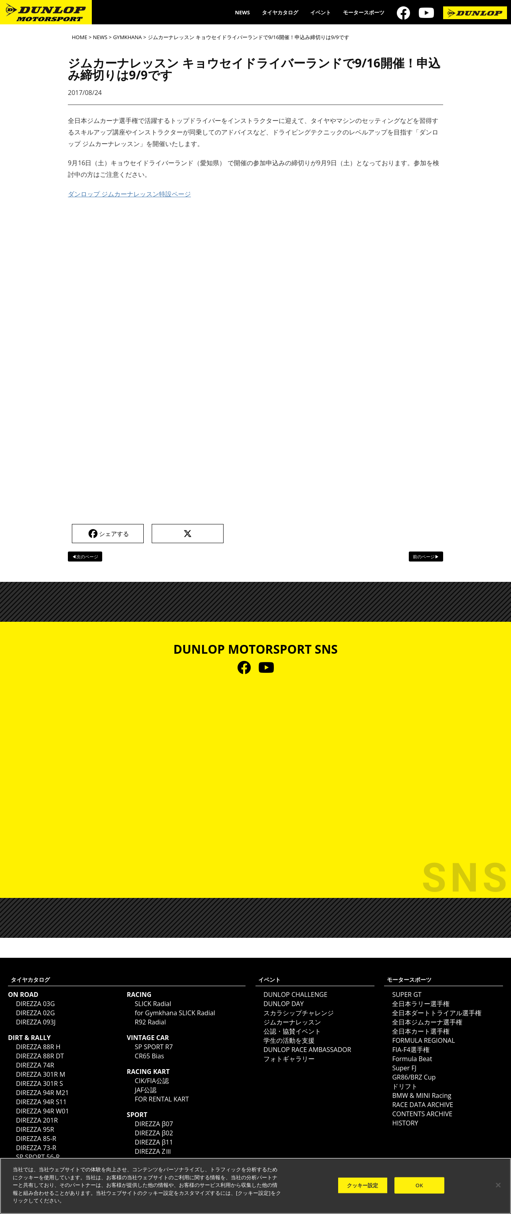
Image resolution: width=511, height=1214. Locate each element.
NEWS (242, 12)
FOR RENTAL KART (162, 1099)
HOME (79, 37)
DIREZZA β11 (154, 1142)
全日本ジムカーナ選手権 (427, 1022)
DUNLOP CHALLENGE (295, 994)
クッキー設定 (362, 1184)
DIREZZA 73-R (36, 1147)
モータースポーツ (363, 12)
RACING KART (148, 1071)
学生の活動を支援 (289, 1040)
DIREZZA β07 (154, 1123)
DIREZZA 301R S (39, 1083)
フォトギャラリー (289, 1058)
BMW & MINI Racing (421, 1095)
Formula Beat (412, 1058)
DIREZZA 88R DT (40, 1056)
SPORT (137, 1114)
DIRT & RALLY (29, 1037)
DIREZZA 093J (35, 1022)
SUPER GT (406, 994)
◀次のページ (85, 557)
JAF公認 (146, 1089)
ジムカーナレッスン (292, 1022)
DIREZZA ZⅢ (153, 1151)
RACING (139, 994)
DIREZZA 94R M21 (42, 1092)
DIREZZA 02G (35, 1012)
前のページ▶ (426, 557)
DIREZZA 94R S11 (41, 1101)
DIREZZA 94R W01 (42, 1111)
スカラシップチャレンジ (298, 1012)
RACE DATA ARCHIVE (422, 1104)
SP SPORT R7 (154, 1046)
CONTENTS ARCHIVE (422, 1113)
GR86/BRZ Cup (414, 1077)
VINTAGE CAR (148, 1037)
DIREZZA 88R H (38, 1046)
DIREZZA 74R (35, 1065)
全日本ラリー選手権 (421, 1003)
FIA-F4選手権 (410, 1049)
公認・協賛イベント (292, 1031)
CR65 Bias (149, 1056)
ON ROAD (23, 994)
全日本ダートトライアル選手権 (436, 1012)
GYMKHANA (127, 37)
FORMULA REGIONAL (423, 1040)
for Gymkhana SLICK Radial (175, 1012)
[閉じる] (498, 1185)
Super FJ (404, 1068)
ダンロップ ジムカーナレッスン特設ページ (129, 194)
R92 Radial (150, 1022)
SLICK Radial (153, 1003)
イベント (320, 12)
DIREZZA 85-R (36, 1138)
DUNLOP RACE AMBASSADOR (307, 1049)
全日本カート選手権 (421, 1031)
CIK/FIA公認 (152, 1080)
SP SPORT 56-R (38, 1157)
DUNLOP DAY (283, 1003)
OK (419, 1184)
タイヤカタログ (280, 12)
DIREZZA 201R (37, 1120)
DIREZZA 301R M (40, 1074)
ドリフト (405, 1086)
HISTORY (405, 1123)
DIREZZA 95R (35, 1129)
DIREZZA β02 (154, 1133)
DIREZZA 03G (35, 1003)
